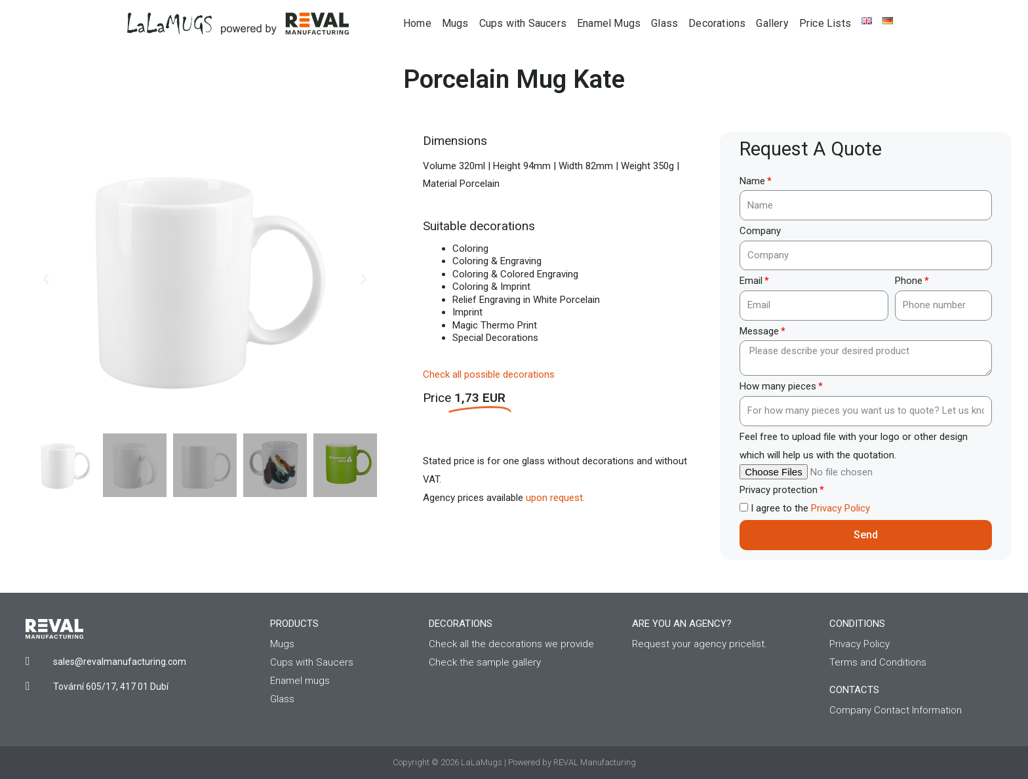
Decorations (716, 23)
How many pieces (778, 386)
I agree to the (810, 508)
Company (760, 231)
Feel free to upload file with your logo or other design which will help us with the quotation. (854, 446)
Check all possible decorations (489, 374)
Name (752, 181)
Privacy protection (779, 490)
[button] (45, 279)
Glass (664, 23)
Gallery (772, 23)
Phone (908, 281)
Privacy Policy (840, 508)
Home (417, 23)
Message (759, 331)
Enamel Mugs (609, 23)
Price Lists (825, 23)
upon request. (555, 498)
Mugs (455, 23)
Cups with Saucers (522, 23)
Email (751, 281)
